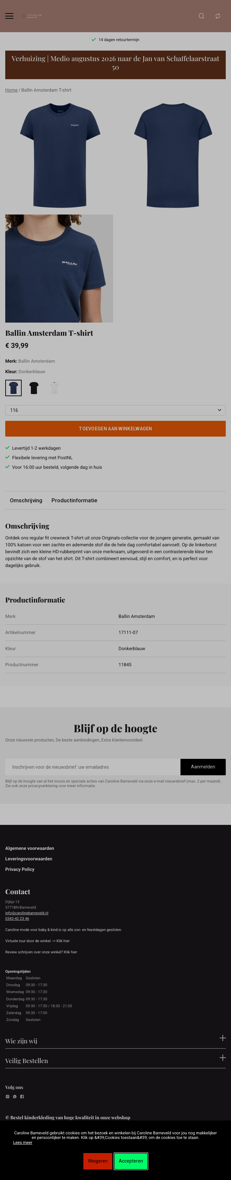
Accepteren (131, 1161)
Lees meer (22, 1142)
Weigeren (98, 1161)
